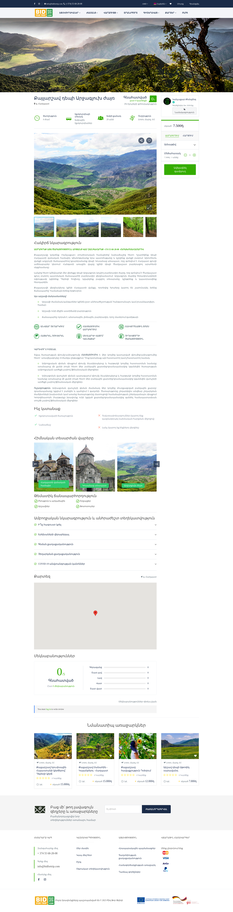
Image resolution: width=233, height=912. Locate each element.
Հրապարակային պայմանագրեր (137, 848)
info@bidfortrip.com (53, 4)
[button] (149, 207)
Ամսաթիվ (170, 144)
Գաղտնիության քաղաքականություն (130, 856)
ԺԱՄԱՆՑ (92, 13)
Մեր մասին (82, 848)
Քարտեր (170, 13)
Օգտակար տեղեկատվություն (93, 869)
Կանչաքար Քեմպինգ (184, 99)
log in (48, 709)
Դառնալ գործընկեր (129, 872)
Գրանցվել (194, 4)
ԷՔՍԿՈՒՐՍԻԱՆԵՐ (69, 13)
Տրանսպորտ (130, 13)
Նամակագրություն (184, 111)
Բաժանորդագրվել (156, 809)
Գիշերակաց (151, 13)
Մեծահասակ (172, 153)
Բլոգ (185, 13)
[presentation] (35, 464)
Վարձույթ (111, 13)
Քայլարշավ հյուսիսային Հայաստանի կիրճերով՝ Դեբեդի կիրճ (51, 770)
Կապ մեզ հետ (84, 855)
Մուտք (180, 4)
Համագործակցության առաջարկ (137, 865)
